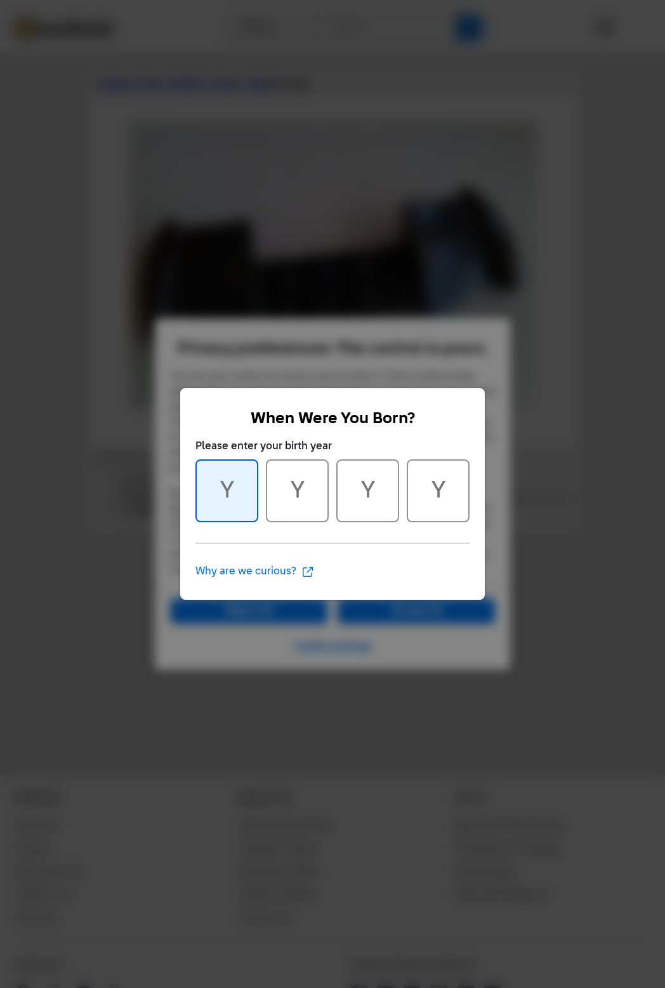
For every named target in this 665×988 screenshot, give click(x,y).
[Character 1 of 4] (226, 490)
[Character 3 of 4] (367, 490)
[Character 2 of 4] (297, 490)
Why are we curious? (254, 571)
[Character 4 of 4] (438, 490)
